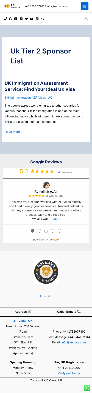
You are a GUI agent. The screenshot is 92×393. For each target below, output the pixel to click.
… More (54, 218)
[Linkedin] (37, 18)
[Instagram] (21, 18)
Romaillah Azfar (46, 191)
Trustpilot (46, 296)
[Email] (42, 18)
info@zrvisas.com (74, 342)
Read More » (13, 132)
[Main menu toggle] (84, 6)
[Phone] (5, 18)
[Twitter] (26, 18)
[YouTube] (31, 18)
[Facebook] (15, 18)
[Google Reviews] (10, 18)
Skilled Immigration (18, 97)
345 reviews (64, 172)
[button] (86, 18)
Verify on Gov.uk (69, 373)
